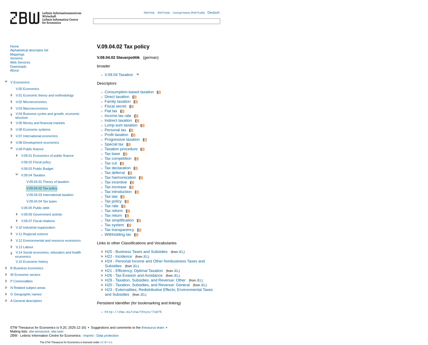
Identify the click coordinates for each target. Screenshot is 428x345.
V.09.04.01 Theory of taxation (47, 181)
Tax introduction (118, 191)
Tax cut (111, 163)
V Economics (19, 82)
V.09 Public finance (30, 149)
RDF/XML (149, 12)
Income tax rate (118, 115)
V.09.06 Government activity (41, 214)
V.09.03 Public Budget (37, 168)
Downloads (18, 66)
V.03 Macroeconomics (32, 108)
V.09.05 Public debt (35, 208)
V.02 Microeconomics (31, 102)
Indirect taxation (118, 120)
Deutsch (213, 12)
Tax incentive (116, 182)
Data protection (107, 335)
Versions (16, 58)
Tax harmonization (120, 177)
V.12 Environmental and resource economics (48, 240)
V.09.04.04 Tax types (41, 201)
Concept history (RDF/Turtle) (189, 12)
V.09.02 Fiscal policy (36, 162)
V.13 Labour (24, 247)
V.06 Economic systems (33, 129)
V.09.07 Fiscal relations (38, 221)
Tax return (113, 215)
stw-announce (39, 331)
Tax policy (113, 201)
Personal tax (115, 130)
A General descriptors (26, 301)
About (14, 70)
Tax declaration (117, 168)
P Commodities (21, 281)
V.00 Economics (27, 89)
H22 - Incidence (118, 256)
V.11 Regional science (32, 234)
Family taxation (117, 101)
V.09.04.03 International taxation (49, 195)
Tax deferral (115, 172)
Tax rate (111, 206)
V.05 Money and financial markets (40, 123)
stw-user (57, 331)
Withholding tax (118, 234)
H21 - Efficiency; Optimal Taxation (134, 270)
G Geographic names (26, 294)
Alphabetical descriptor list (29, 50)
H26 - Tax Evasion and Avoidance (134, 275)
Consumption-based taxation (129, 92)
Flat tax (111, 111)
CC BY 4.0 (106, 342)
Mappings (17, 54)
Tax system (114, 225)
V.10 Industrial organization (35, 227)
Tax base (112, 153)
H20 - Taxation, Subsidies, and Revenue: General (147, 285)
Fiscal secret (115, 106)
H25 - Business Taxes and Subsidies (136, 251)
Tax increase (115, 187)
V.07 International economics (37, 136)
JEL (181, 252)
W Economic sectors (25, 274)
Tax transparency (119, 229)
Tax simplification (119, 220)
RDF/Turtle (164, 12)
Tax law (111, 196)
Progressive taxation (122, 139)
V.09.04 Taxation (119, 74)
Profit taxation (116, 134)
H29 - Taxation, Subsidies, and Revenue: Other (145, 280)
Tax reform (114, 210)
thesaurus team (152, 327)
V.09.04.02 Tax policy (41, 188)
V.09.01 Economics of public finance (47, 155)
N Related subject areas (27, 287)
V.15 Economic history (32, 261)
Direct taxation (117, 96)
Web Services (20, 62)
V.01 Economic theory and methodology (45, 95)
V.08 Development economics (37, 142)
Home (14, 46)
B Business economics (26, 268)
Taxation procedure (121, 149)
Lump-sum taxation (121, 125)
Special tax (114, 144)
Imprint (89, 335)
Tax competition (118, 158)
